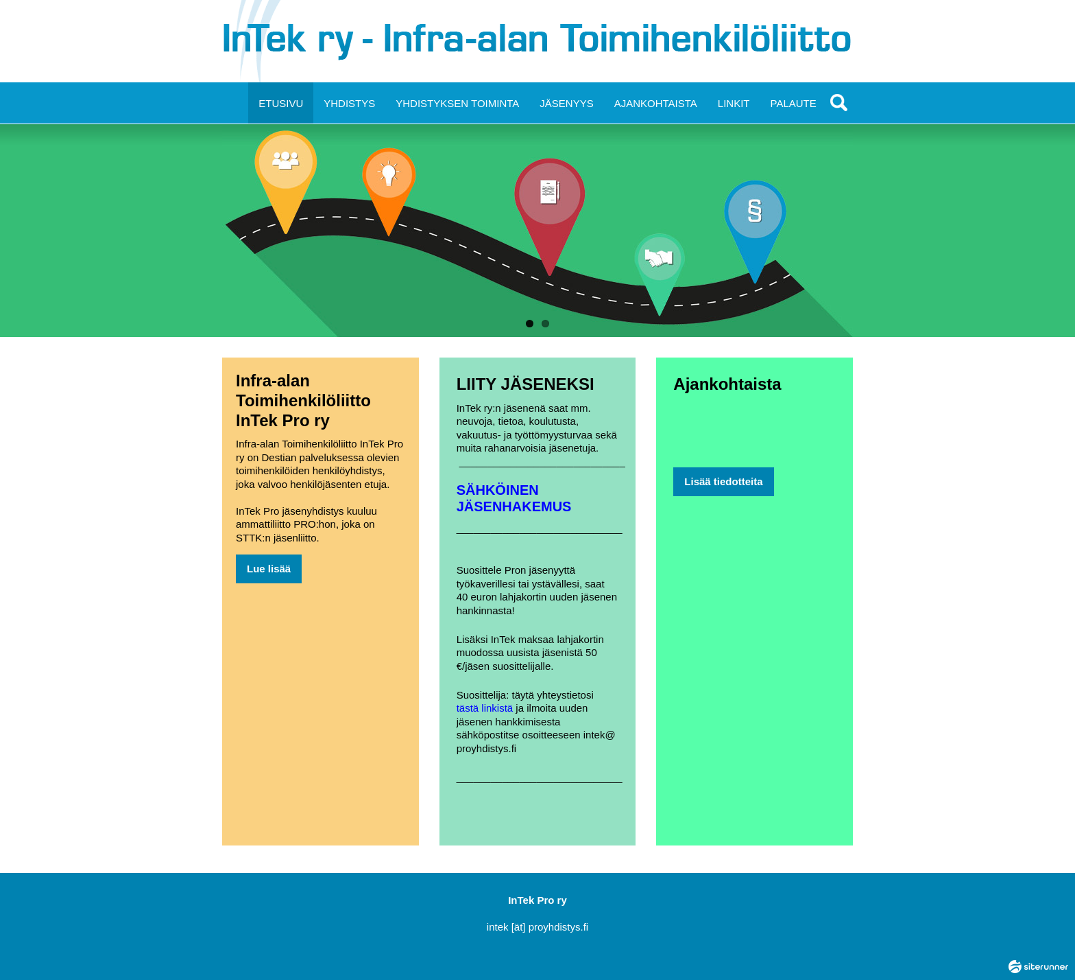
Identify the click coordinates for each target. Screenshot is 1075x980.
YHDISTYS (349, 103)
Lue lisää (269, 568)
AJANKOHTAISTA (655, 103)
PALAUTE (794, 103)
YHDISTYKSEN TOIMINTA (457, 103)
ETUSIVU (280, 103)
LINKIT (734, 103)
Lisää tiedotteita (723, 481)
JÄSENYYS (566, 103)
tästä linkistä (485, 708)
